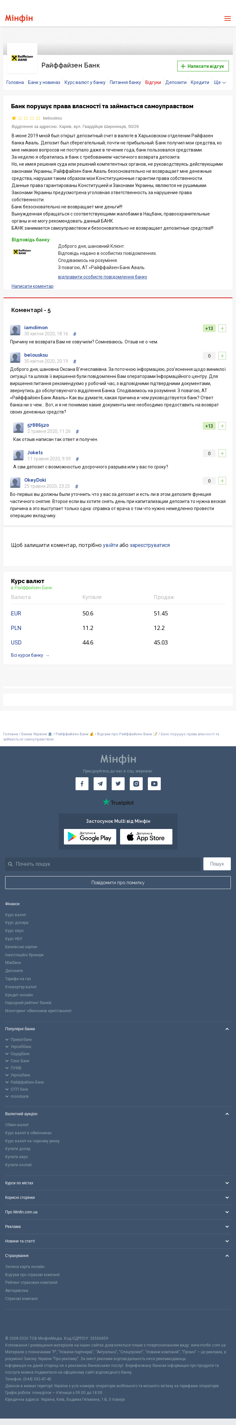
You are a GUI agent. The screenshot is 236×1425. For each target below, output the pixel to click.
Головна (15, 78)
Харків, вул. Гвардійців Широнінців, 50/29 (99, 122)
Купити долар (17, 1145)
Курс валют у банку (85, 78)
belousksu (52, 114)
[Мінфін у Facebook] (82, 779)
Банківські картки (21, 943)
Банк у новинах (44, 78)
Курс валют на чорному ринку (32, 1137)
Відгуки (153, 78)
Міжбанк (13, 959)
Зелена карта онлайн (25, 1263)
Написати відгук (202, 64)
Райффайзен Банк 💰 (75, 730)
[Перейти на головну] (19, 19)
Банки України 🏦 (37, 730)
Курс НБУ (13, 935)
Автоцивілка (16, 1286)
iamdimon (36, 323)
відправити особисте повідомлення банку (102, 273)
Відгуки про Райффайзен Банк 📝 (128, 730)
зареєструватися (150, 541)
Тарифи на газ (18, 975)
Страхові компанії (21, 1295)
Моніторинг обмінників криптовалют (38, 1007)
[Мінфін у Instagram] (136, 779)
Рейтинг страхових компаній (31, 1278)
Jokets (35, 448)
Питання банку (125, 78)
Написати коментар (33, 282)
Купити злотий (18, 1161)
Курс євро (14, 927)
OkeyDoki (35, 476)
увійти (110, 541)
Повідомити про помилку (118, 878)
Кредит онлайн (19, 991)
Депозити (176, 78)
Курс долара (16, 919)
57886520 (38, 421)
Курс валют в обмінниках (28, 1129)
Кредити (200, 78)
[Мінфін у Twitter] (118, 779)
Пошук (217, 860)
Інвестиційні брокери (24, 951)
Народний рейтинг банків (28, 999)
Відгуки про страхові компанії (32, 1270)
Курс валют (15, 911)
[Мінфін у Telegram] (100, 779)
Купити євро (16, 1153)
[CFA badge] (19, 1319)
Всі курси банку (27, 651)
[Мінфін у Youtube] (154, 779)
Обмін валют (17, 1121)
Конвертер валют (21, 983)
